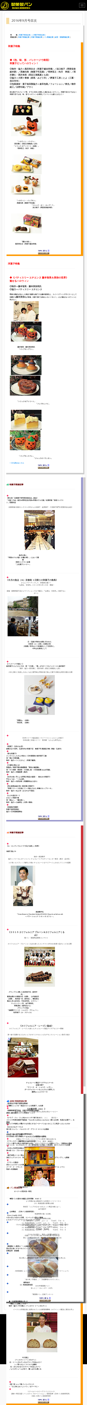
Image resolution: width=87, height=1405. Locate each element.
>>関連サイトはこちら (42, 1262)
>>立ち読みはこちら (17, 463)
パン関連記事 (48, 37)
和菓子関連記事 (23, 37)
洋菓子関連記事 (36, 37)
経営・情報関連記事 (62, 37)
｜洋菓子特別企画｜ (39, 35)
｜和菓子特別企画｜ (24, 35)
